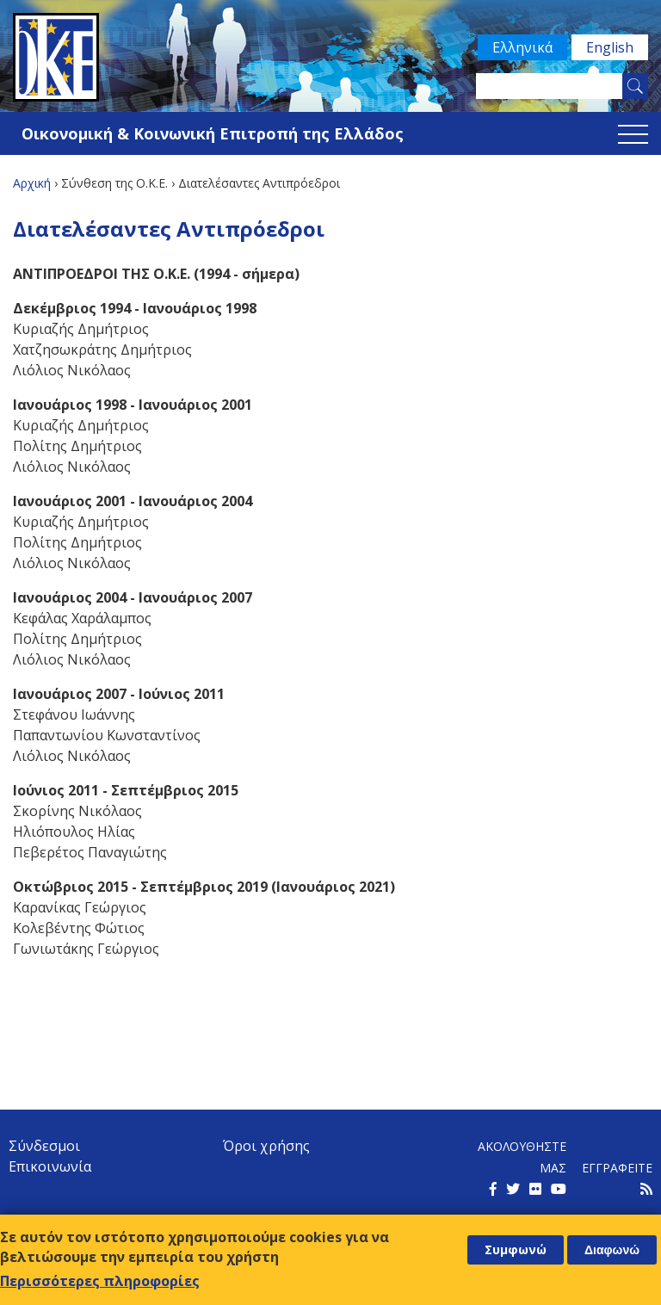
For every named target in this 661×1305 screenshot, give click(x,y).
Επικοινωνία (50, 1166)
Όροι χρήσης (266, 1145)
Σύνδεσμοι (44, 1145)
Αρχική (32, 183)
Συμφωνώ (516, 1249)
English (609, 47)
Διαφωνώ (611, 1250)
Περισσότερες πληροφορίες (100, 1280)
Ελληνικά (522, 47)
